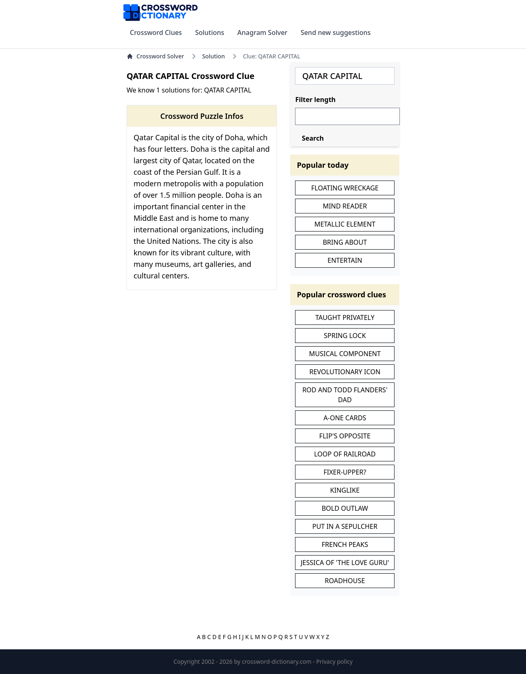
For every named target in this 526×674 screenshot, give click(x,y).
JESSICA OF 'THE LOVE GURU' (345, 562)
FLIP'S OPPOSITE (345, 435)
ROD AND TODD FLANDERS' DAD (345, 394)
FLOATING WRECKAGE (344, 187)
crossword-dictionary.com (277, 661)
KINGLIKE (345, 490)
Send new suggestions (335, 32)
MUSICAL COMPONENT (345, 353)
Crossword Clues (156, 32)
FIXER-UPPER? (344, 472)
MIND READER (345, 206)
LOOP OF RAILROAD (345, 454)
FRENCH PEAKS (345, 544)
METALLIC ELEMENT (345, 224)
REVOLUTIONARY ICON (345, 371)
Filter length (315, 99)
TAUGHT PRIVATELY (344, 317)
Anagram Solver (263, 32)
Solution (213, 56)
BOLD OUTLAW (345, 508)
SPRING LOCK (345, 335)
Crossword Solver (155, 56)
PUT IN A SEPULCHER (345, 526)
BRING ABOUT (345, 242)
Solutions (209, 32)
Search (312, 138)
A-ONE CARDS (344, 417)
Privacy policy (334, 661)
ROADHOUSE (345, 580)
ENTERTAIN (345, 260)
